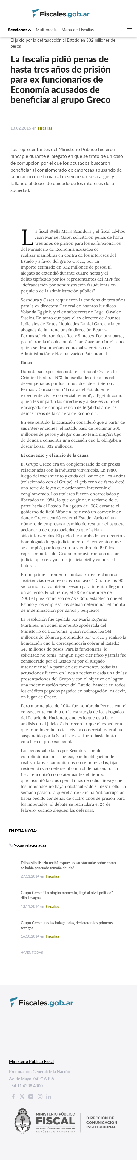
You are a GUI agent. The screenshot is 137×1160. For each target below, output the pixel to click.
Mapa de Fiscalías (77, 29)
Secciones (19, 29)
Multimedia (46, 29)
